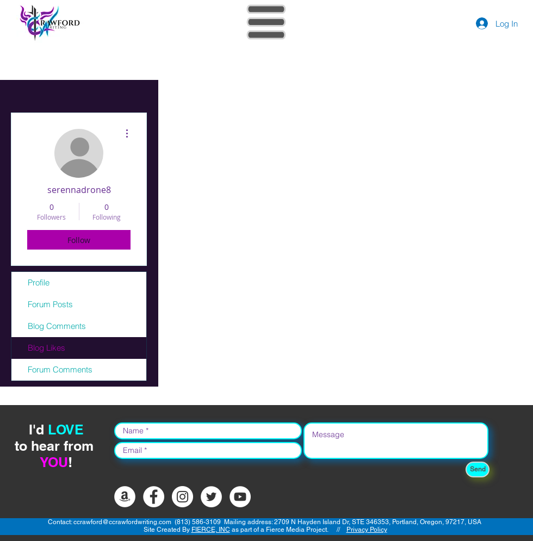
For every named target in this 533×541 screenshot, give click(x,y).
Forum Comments (60, 369)
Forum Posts (50, 304)
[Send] (477, 469)
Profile (38, 282)
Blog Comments (57, 326)
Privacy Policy (366, 529)
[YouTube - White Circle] (240, 496)
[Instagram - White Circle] (182, 496)
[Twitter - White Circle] (211, 496)
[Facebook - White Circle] (153, 496)
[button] (266, 22)
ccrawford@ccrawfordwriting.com (122, 522)
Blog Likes (46, 348)
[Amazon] (124, 496)
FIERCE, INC (210, 529)
